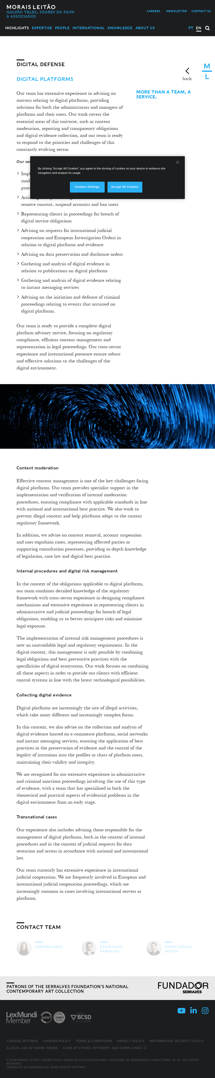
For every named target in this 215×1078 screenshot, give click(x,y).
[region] (107, 177)
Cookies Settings (22, 1041)
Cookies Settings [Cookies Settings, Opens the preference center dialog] (87, 187)
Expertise (42, 28)
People (62, 28)
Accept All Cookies (124, 187)
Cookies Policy (57, 1041)
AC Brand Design (36, 1067)
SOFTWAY (78, 1067)
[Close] (177, 162)
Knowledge (120, 28)
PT (190, 28)
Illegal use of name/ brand (32, 1048)
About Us (145, 28)
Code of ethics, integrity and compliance (105, 1048)
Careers (153, 11)
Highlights (17, 28)
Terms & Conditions (94, 1041)
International (88, 28)
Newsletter (176, 11)
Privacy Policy (131, 1041)
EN (198, 28)
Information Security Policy (177, 1041)
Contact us (201, 11)
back (187, 78)
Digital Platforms (44, 79)
